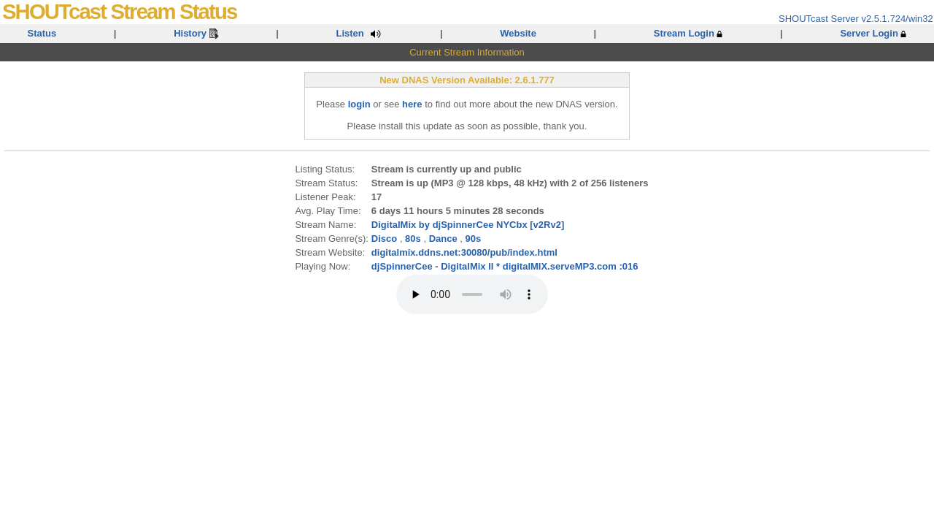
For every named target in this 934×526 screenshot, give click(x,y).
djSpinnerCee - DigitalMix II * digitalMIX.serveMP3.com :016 (504, 266)
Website (518, 33)
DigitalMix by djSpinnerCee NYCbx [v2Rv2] (467, 224)
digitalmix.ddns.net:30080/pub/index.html (464, 252)
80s (413, 238)
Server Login (873, 33)
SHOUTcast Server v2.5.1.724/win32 (856, 18)
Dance (443, 238)
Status (42, 33)
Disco (384, 238)
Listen (359, 33)
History (196, 33)
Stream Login (688, 33)
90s (474, 238)
